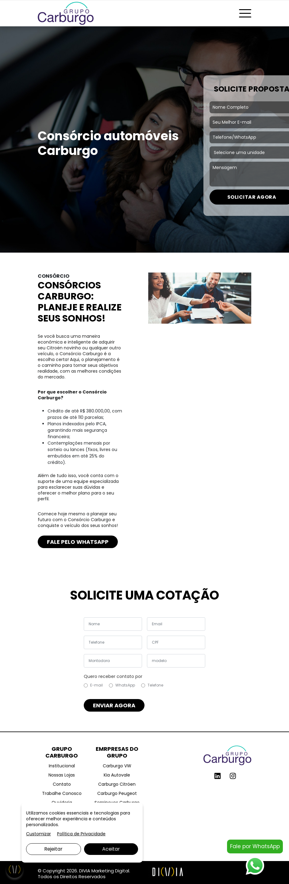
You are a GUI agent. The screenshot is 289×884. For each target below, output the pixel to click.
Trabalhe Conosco (62, 793)
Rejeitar (53, 848)
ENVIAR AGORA (114, 705)
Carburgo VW (117, 766)
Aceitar (111, 848)
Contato (62, 784)
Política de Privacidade (81, 834)
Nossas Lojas (61, 775)
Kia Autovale (117, 775)
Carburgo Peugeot (117, 793)
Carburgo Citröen (117, 784)
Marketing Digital (110, 870)
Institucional (62, 766)
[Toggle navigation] (245, 13)
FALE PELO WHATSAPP (78, 542)
